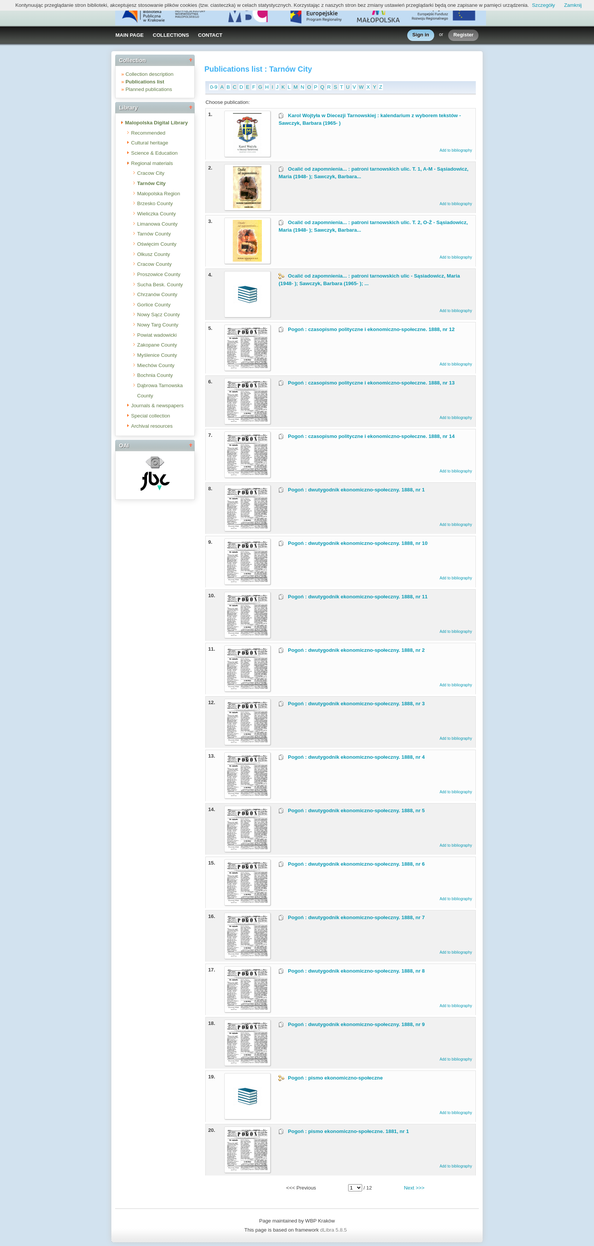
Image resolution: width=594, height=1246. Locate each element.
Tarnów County (154, 234)
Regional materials (152, 163)
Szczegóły (543, 5)
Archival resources (152, 426)
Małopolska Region (158, 193)
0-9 (213, 87)
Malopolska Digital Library (156, 123)
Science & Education (154, 153)
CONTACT (210, 35)
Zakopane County (157, 345)
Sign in (421, 35)
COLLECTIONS (171, 35)
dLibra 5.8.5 (334, 1230)
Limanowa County (157, 224)
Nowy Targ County (157, 325)
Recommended (148, 133)
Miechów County (156, 365)
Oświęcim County (157, 244)
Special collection (150, 416)
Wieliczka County (156, 214)
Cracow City (150, 173)
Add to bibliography (455, 150)
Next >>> (414, 1188)
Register (463, 35)
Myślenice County (157, 355)
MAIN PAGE (130, 35)
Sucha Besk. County (160, 284)
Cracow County (154, 264)
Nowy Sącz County (158, 314)
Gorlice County (153, 305)
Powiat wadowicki (157, 335)
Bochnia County (155, 375)
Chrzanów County (157, 294)
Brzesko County (155, 203)
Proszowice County (158, 274)
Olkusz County (153, 254)
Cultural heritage (149, 143)
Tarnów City (151, 183)
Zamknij (573, 5)
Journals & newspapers (157, 405)
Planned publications (148, 89)
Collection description (149, 74)
